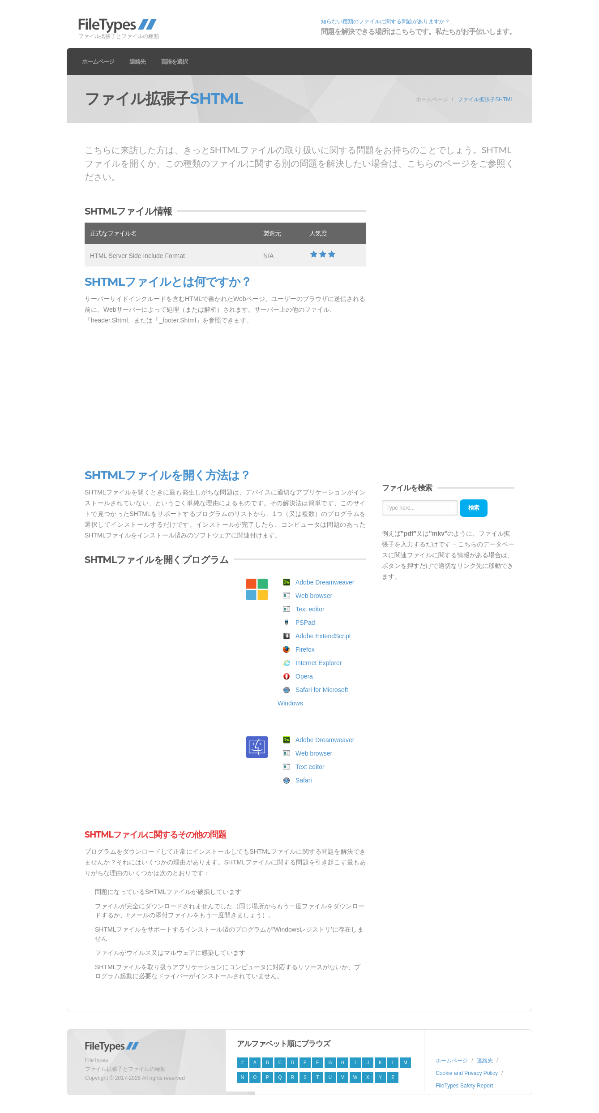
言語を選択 (174, 61)
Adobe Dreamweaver (325, 582)
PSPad (305, 622)
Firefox (305, 649)
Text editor (310, 609)
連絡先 (137, 61)
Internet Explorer (318, 662)
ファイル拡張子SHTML (485, 99)
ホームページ (98, 61)
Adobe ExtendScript (323, 636)
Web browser (313, 595)
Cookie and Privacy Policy (467, 1073)
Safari (303, 780)
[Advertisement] (225, 397)
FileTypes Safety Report (464, 1086)
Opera (304, 676)
